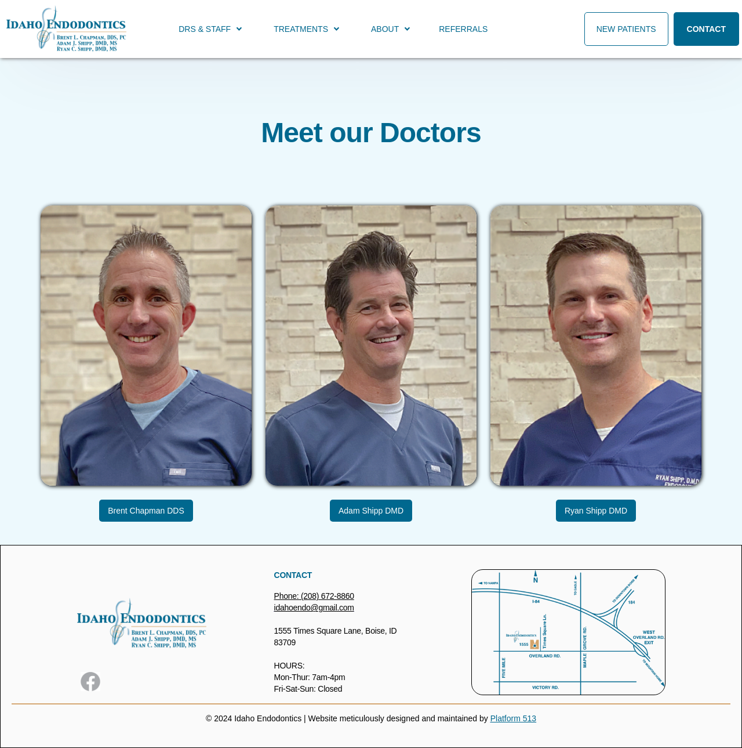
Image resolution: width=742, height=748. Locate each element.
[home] (66, 29)
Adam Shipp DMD (371, 510)
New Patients (626, 29)
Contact (706, 29)
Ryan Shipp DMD (596, 510)
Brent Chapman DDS (146, 510)
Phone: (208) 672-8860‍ (314, 596)
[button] (209, 29)
